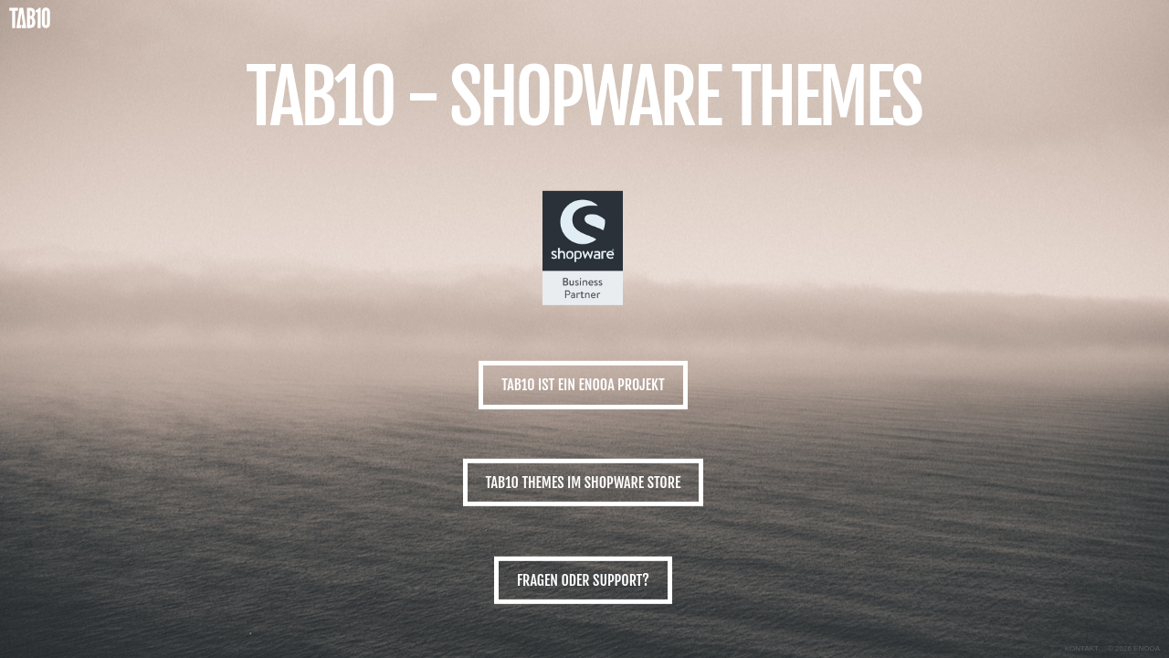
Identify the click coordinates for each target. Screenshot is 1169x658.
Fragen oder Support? (583, 580)
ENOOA (1146, 648)
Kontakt (1082, 648)
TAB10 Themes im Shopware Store (583, 482)
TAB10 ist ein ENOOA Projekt (582, 385)
